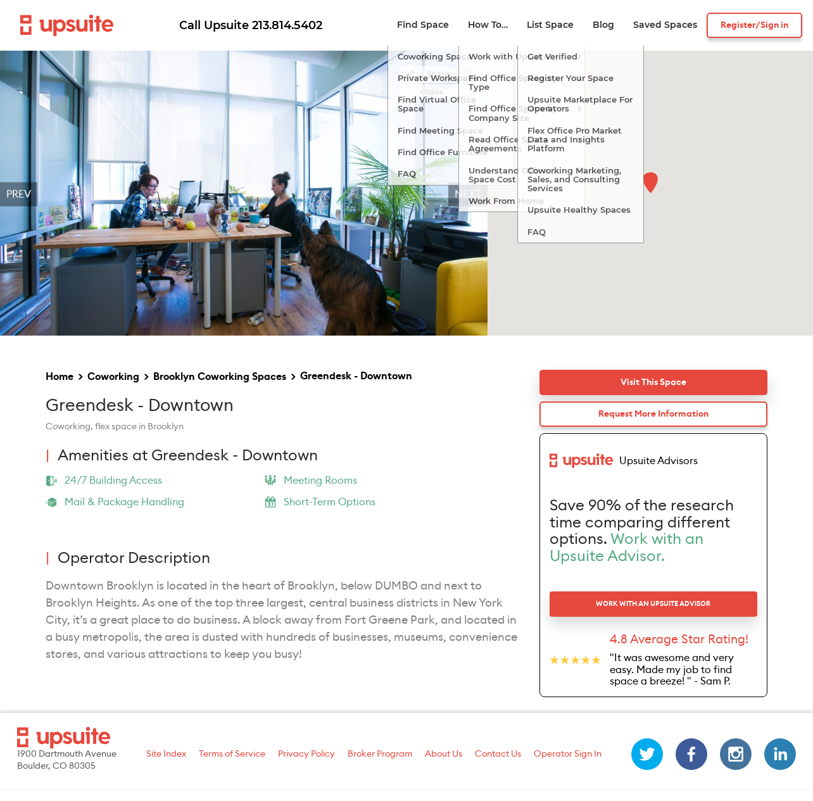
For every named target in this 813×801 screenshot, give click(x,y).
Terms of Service (232, 765)
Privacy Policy (306, 765)
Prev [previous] (18, 194)
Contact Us (498, 765)
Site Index (166, 765)
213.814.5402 (287, 25)
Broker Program (380, 765)
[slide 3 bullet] (235, 313)
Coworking (113, 377)
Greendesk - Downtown (356, 376)
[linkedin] (780, 766)
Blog (603, 25)
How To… (488, 25)
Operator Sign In (568, 765)
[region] (244, 194)
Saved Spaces (665, 25)
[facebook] (691, 766)
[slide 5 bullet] (268, 313)
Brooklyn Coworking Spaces (219, 377)
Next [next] (468, 194)
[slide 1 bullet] (202, 313)
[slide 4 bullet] (252, 313)
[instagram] (736, 766)
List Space (550, 25)
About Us (443, 765)
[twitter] (647, 766)
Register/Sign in (754, 25)
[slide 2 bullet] (219, 313)
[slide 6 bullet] (285, 313)
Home (59, 377)
